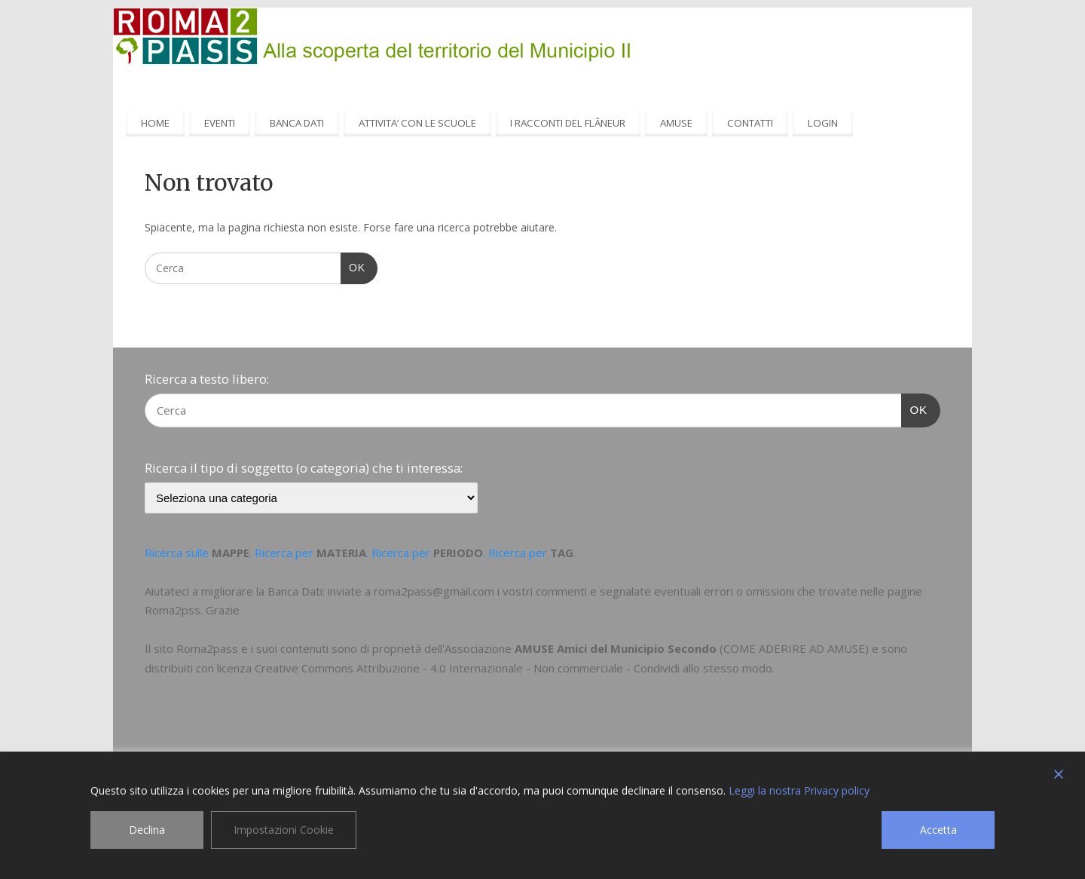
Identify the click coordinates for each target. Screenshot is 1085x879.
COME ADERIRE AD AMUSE (794, 648)
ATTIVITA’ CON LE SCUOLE (417, 123)
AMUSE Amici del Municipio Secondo (616, 648)
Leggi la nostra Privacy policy (799, 790)
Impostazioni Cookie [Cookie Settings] (284, 829)
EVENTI (219, 123)
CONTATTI (750, 123)
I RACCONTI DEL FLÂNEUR (567, 123)
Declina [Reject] (147, 829)
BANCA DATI (297, 123)
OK (353, 266)
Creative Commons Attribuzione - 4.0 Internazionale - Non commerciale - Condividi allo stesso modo (513, 667)
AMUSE (676, 123)
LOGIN (823, 123)
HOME (155, 123)
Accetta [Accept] (938, 829)
